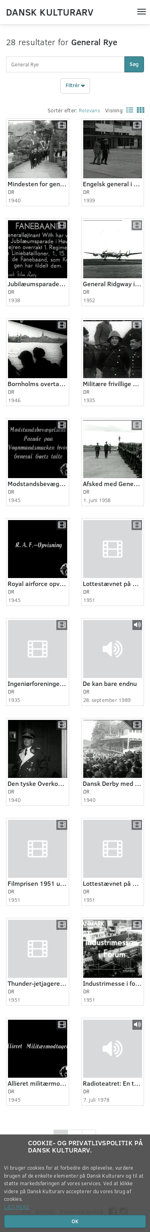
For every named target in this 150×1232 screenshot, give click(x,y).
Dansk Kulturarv (49, 11)
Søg (134, 64)
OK (75, 1221)
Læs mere (16, 1206)
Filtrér (75, 86)
